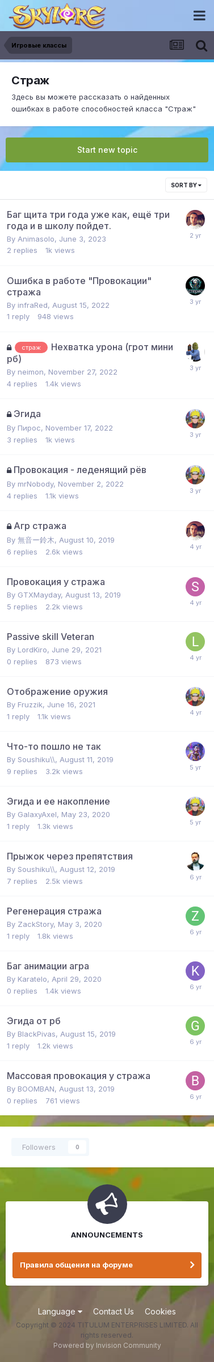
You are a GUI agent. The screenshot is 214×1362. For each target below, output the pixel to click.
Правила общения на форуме (76, 1264)
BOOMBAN (36, 1088)
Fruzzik (30, 704)
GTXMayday (39, 594)
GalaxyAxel (37, 814)
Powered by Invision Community (107, 1345)
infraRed (33, 305)
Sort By (186, 185)
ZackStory (35, 924)
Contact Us (113, 1311)
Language (60, 1311)
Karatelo (32, 978)
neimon (31, 371)
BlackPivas (37, 1033)
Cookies (160, 1311)
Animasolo (36, 238)
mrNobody (35, 483)
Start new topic (107, 149)
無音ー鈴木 (36, 539)
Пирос (29, 427)
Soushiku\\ (36, 759)
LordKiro (32, 649)
